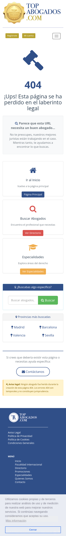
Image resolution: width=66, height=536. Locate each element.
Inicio (18, 461)
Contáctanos (33, 372)
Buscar (48, 300)
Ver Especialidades (33, 271)
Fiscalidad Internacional (28, 464)
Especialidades (23, 475)
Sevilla (48, 335)
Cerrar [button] (33, 529)
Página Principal (33, 194)
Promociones (22, 471)
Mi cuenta (29, 35)
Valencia (18, 335)
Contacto (20, 482)
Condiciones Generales (21, 443)
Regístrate (12, 35)
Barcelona (48, 327)
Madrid (17, 327)
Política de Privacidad (20, 436)
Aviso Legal (14, 432)
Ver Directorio (33, 233)
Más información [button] (16, 520)
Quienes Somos (24, 478)
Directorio (20, 468)
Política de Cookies (18, 439)
